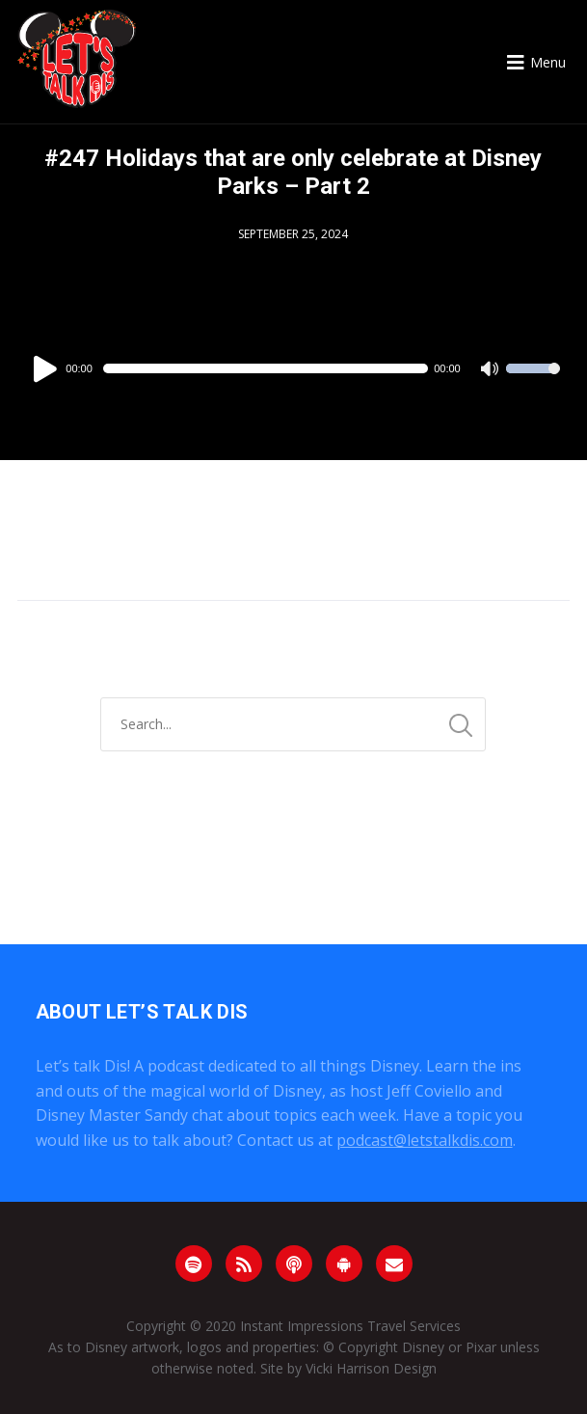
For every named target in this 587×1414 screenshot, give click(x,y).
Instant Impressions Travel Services (350, 1326)
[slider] (265, 368)
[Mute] (490, 370)
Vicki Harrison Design (371, 1368)
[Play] (48, 368)
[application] (293, 368)
